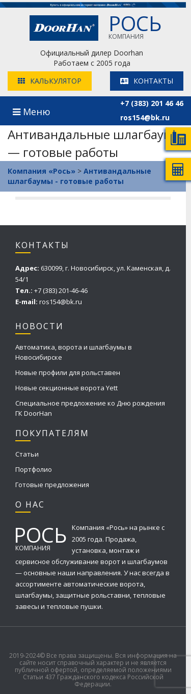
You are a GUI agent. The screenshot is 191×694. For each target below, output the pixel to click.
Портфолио (33, 469)
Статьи (27, 454)
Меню (31, 111)
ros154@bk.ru (145, 117)
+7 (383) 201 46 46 (151, 103)
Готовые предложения (52, 484)
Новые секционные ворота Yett (66, 387)
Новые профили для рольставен (67, 372)
